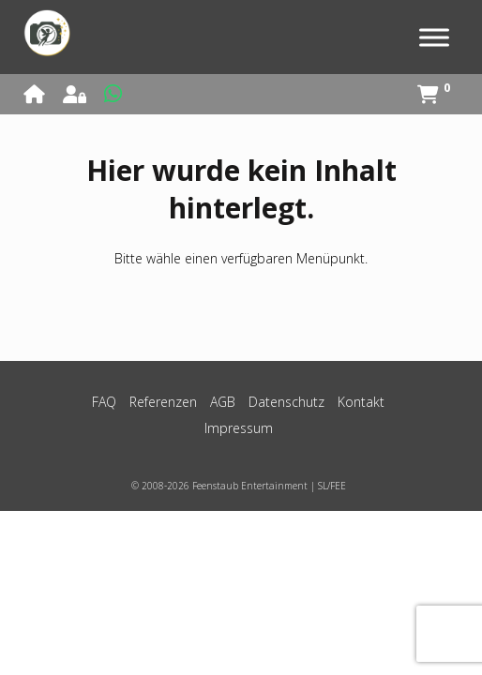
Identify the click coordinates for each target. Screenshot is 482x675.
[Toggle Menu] (434, 37)
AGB (222, 402)
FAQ (104, 402)
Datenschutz (286, 402)
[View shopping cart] (434, 95)
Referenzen (163, 402)
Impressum (238, 428)
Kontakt (361, 402)
